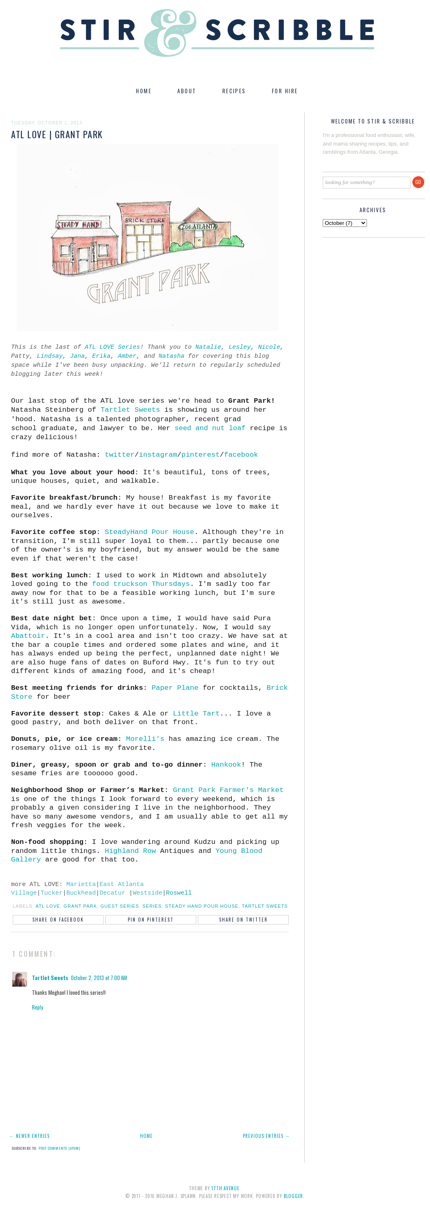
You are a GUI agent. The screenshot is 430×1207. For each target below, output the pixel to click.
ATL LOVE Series (112, 347)
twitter (120, 455)
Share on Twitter (243, 919)
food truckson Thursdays (141, 584)
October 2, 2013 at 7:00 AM (99, 978)
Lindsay (50, 356)
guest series (119, 906)
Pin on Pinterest (151, 919)
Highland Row (130, 851)
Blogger (293, 1196)
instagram (158, 455)
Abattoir (28, 636)
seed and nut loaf (209, 428)
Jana (77, 356)
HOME (144, 91)
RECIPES (234, 91)
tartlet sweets (265, 906)
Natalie (208, 347)
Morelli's (145, 739)
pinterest (200, 455)
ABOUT (186, 91)
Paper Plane (175, 688)
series (152, 906)
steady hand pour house (201, 906)
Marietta (81, 884)
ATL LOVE (48, 906)
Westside (147, 893)
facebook (241, 455)
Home (146, 1136)
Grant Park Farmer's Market (228, 790)
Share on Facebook (58, 919)
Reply (37, 1007)
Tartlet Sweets (130, 410)
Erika (101, 356)
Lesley (240, 347)
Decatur (112, 893)
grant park (80, 906)
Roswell (179, 893)
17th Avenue (225, 1188)
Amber (127, 356)
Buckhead (81, 893)
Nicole (269, 347)
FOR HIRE (285, 91)
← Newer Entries (29, 1136)
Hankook (226, 765)
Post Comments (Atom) (59, 1148)
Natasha (171, 356)
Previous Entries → (266, 1136)
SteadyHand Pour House (149, 532)
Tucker (52, 893)
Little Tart (196, 714)
